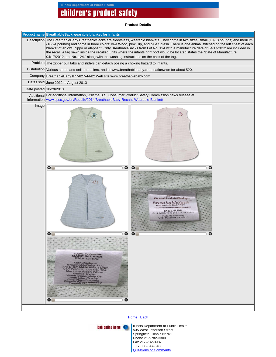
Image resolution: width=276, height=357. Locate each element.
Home (132, 317)
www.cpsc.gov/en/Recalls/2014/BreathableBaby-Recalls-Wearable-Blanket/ (104, 100)
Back (144, 317)
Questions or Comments (152, 350)
